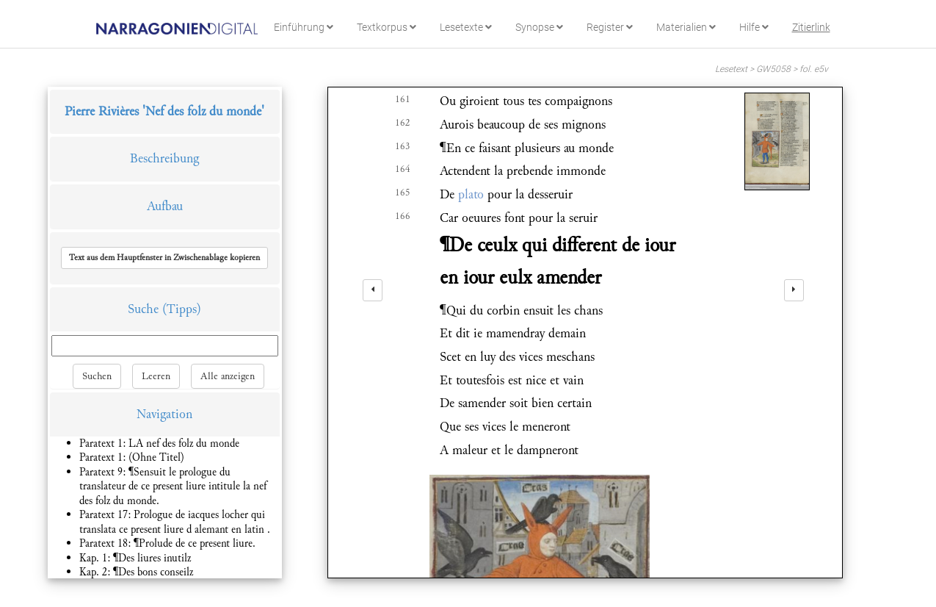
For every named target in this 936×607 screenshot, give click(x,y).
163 (402, 146)
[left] (372, 290)
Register (610, 27)
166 (402, 216)
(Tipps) (181, 309)
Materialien (686, 27)
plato (471, 194)
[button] (164, 258)
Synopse (539, 27)
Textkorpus (386, 27)
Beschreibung (164, 158)
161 (402, 99)
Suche (143, 309)
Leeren (156, 376)
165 (402, 192)
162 (402, 122)
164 (402, 169)
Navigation (164, 414)
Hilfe (754, 27)
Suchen (97, 376)
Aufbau (165, 206)
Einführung (303, 27)
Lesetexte (466, 27)
